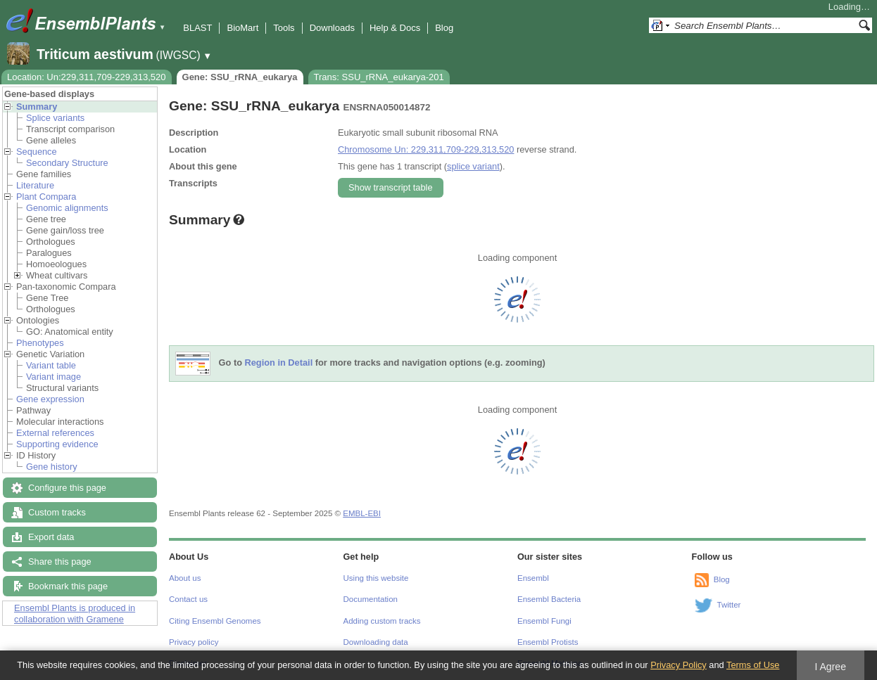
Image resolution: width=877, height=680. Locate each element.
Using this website (376, 578)
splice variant (473, 166)
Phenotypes (40, 343)
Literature (35, 185)
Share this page (60, 561)
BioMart (242, 28)
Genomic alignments (67, 208)
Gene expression (50, 399)
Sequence (36, 151)
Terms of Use (752, 665)
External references (55, 433)
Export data (51, 537)
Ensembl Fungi (544, 621)
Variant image (53, 376)
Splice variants (55, 118)
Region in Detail (279, 363)
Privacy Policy (678, 665)
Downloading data (375, 642)
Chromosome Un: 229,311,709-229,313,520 (426, 149)
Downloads (332, 28)
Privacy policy (193, 642)
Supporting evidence (57, 444)
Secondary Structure (67, 163)
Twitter (729, 605)
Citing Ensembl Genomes (215, 621)
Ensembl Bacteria (549, 599)
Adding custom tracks (382, 621)
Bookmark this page (68, 586)
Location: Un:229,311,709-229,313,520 (86, 77)
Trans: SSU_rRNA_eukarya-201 (379, 77)
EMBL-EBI (362, 513)
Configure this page (67, 487)
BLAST (197, 28)
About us (185, 578)
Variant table (51, 365)
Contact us (188, 599)
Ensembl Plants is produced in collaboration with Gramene (74, 613)
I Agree (830, 666)
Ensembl (533, 578)
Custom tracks (57, 512)
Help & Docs (395, 28)
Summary (36, 106)
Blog (444, 28)
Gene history (51, 466)
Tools (283, 28)
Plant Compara (46, 196)
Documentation (370, 599)
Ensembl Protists (547, 642)
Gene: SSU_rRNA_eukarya (240, 77)
